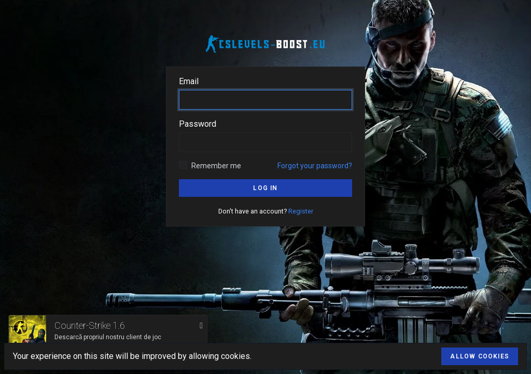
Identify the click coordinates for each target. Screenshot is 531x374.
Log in (265, 188)
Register (300, 211)
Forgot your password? (314, 166)
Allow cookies (479, 356)
